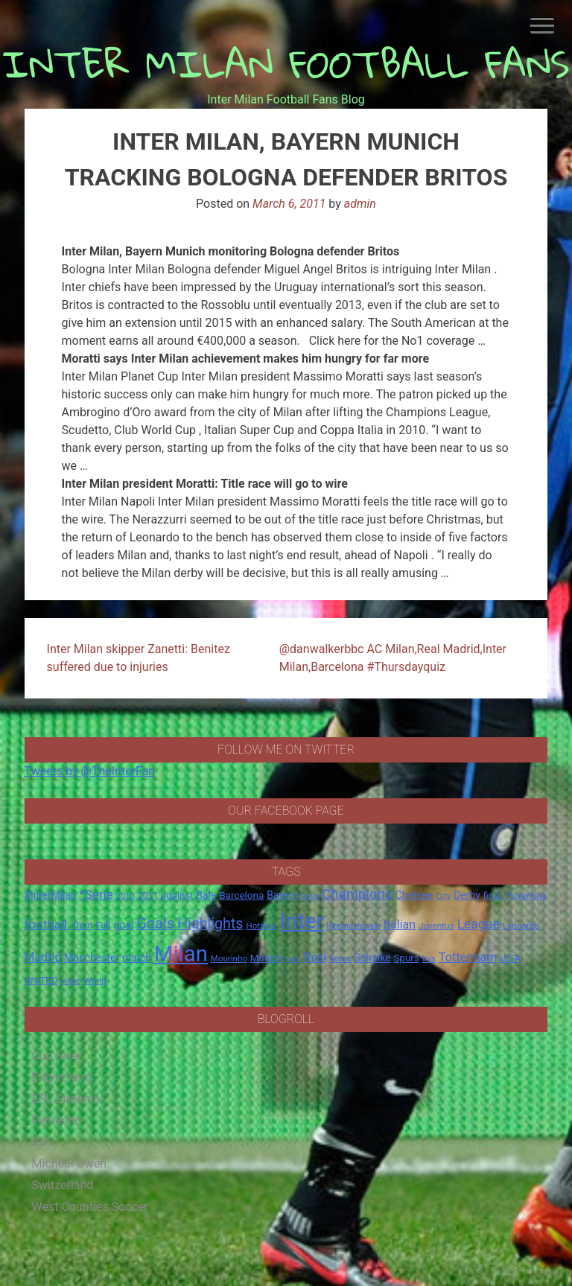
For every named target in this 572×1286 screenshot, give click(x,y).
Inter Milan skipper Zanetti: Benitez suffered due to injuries (138, 658)
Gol (41, 1142)
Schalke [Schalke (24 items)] (372, 958)
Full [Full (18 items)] (102, 925)
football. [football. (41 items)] (48, 924)
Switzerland (63, 1185)
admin (360, 204)
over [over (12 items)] (292, 959)
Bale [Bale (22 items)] (207, 895)
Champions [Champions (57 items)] (357, 894)
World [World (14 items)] (95, 980)
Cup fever (57, 1055)
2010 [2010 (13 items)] (125, 896)
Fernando (57, 1120)
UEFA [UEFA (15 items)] (510, 958)
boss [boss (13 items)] (310, 896)
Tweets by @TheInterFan (90, 771)
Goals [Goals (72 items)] (155, 923)
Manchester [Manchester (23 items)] (91, 958)
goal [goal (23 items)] (123, 925)
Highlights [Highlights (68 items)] (210, 923)
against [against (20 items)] (177, 895)
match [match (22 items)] (136, 958)
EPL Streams (66, 1099)
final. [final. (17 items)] (493, 895)
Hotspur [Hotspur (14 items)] (261, 925)
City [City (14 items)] (443, 896)
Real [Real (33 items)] (315, 957)
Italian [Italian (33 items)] (400, 924)
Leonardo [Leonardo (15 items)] (521, 925)
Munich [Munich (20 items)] (266, 958)
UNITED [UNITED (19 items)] (41, 980)
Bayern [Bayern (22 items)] (282, 895)
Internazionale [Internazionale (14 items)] (353, 925)
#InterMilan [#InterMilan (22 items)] (51, 895)
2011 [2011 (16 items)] (148, 896)
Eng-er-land (62, 1077)
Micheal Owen (69, 1163)
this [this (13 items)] (429, 959)
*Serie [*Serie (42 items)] (95, 894)
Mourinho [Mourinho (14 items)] (229, 958)
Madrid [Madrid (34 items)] (43, 957)
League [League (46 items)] (478, 924)
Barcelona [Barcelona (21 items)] (241, 895)
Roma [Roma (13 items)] (340, 959)
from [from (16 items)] (83, 925)
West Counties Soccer (90, 1207)
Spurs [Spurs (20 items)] (406, 958)
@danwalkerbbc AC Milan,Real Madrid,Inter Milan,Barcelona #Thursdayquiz (392, 658)
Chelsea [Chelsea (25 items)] (414, 895)
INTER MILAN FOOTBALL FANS (286, 63)
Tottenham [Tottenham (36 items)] (468, 957)
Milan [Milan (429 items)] (181, 954)
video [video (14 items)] (70, 980)
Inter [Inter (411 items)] (302, 921)
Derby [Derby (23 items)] (467, 895)
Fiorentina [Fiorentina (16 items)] (526, 896)
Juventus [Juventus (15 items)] (436, 925)
